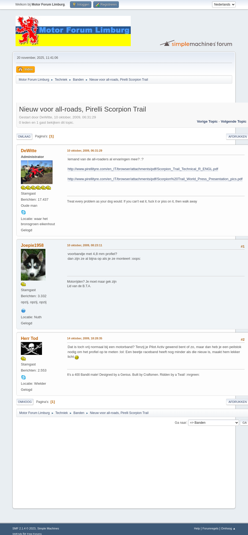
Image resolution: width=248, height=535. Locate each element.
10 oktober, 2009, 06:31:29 (84, 150)
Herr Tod (29, 338)
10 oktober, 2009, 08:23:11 (84, 245)
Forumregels (211, 528)
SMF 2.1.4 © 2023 (24, 528)
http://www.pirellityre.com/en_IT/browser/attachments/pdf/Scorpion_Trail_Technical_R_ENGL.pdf (143, 169)
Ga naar (180, 422)
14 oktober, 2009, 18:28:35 (84, 338)
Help (197, 528)
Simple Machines (48, 528)
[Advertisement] (78, 94)
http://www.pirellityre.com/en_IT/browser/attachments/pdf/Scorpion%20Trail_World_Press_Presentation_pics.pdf (155, 179)
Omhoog (25, 401)
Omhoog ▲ (228, 528)
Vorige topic (207, 121)
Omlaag (24, 136)
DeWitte (28, 150)
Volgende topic (233, 121)
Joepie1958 (32, 245)
